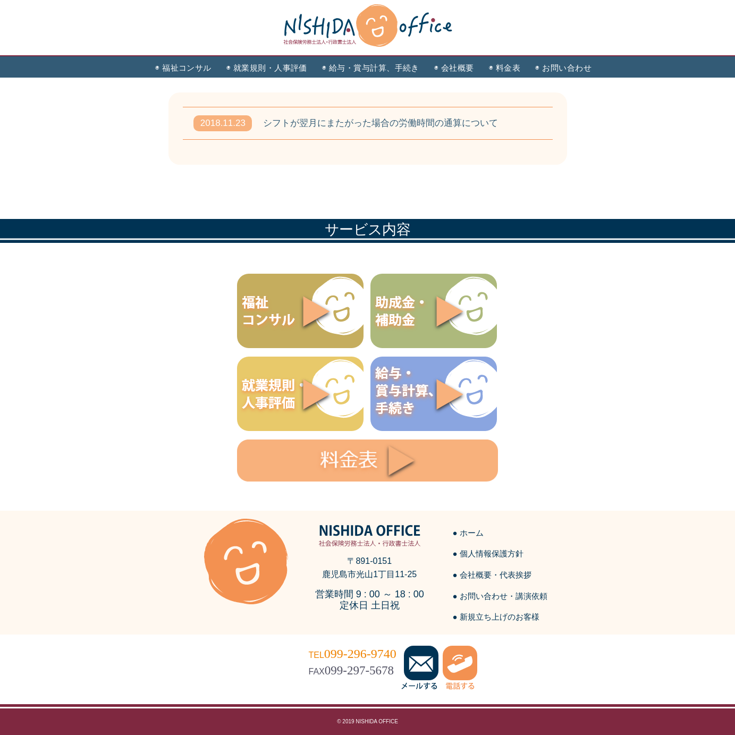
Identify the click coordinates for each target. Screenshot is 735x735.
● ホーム (468, 532)
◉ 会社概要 (454, 67)
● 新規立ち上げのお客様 (496, 616)
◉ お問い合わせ (563, 67)
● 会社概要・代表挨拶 (492, 574)
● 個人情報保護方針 (488, 553)
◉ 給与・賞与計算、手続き (370, 67)
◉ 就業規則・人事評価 (266, 67)
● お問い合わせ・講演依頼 (500, 596)
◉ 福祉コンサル (183, 67)
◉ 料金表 (504, 67)
